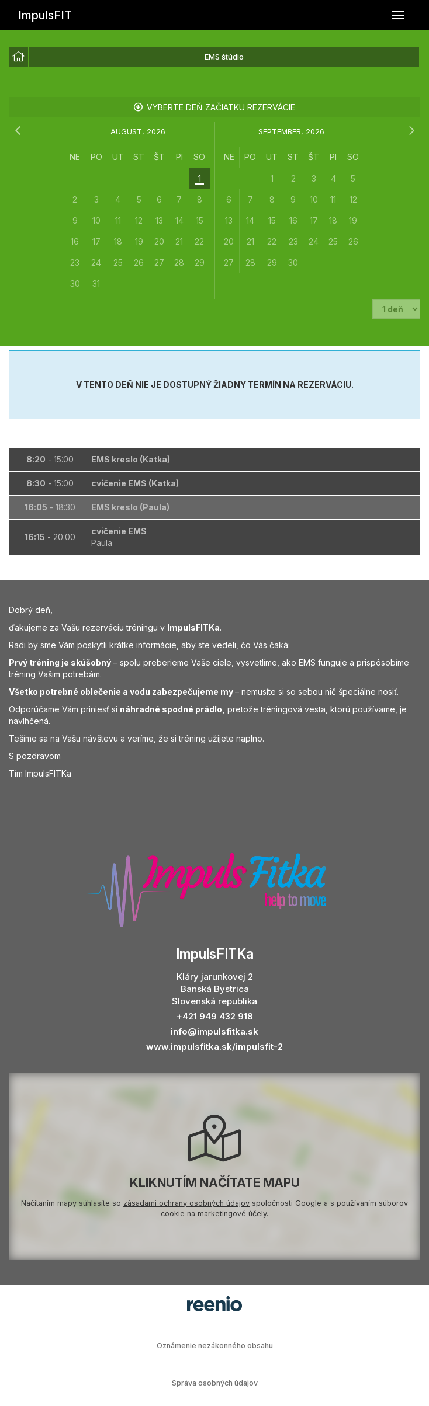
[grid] (137, 220)
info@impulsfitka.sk (214, 1031)
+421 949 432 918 (215, 1016)
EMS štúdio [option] (224, 56)
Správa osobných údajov (215, 1383)
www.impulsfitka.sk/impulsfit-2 (214, 1046)
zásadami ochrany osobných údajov (186, 1203)
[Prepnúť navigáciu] (398, 15)
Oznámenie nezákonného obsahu (215, 1345)
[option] (18, 57)
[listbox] (214, 57)
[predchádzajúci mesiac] (17, 131)
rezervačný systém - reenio (214, 1304)
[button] (214, 459)
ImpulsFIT (45, 15)
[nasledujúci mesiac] (411, 131)
